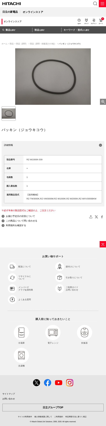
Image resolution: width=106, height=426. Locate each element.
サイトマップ (8, 394)
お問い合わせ (8, 399)
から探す (77, 30)
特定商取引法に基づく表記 (75, 417)
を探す (9, 30)
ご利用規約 (58, 417)
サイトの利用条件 (25, 417)
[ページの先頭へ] (103, 244)
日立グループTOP (53, 407)
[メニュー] (102, 3)
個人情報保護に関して (43, 417)
